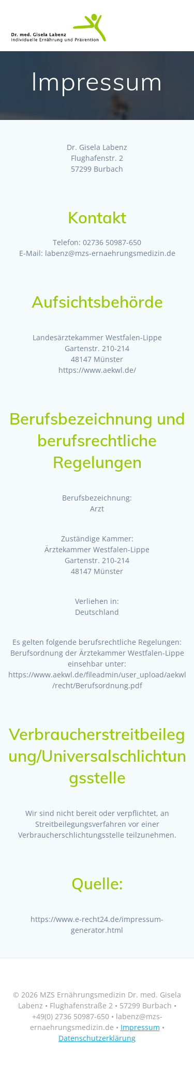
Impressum (140, 1027)
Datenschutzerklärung (97, 1038)
